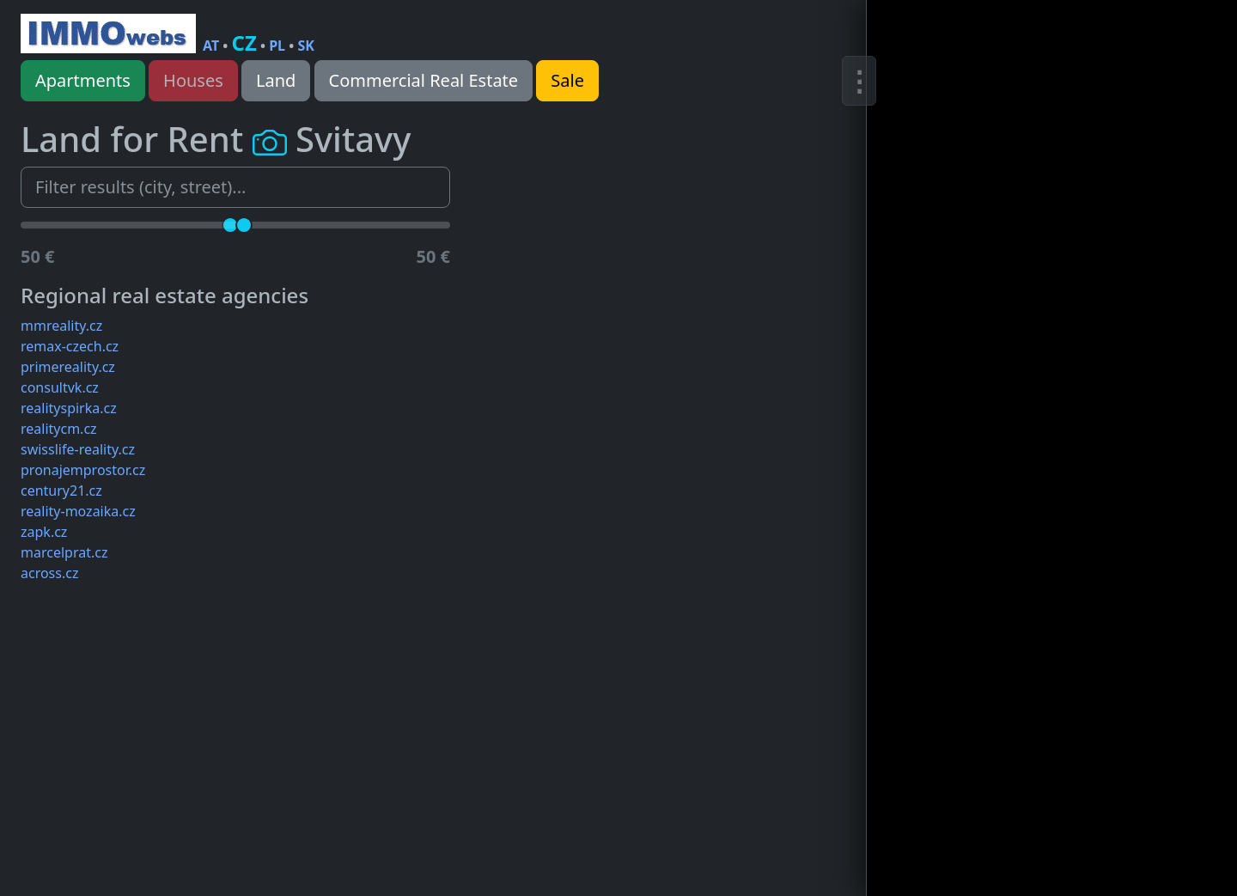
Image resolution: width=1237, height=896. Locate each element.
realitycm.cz (59, 428)
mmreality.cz (61, 325)
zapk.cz (44, 531)
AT (211, 45)
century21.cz (61, 490)
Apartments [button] (83, 80)
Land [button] (276, 80)
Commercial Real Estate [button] (424, 80)
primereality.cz (68, 366)
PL (277, 45)
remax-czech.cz (70, 346)
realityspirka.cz (69, 408)
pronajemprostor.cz (83, 469)
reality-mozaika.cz (78, 511)
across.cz (49, 573)
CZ (244, 42)
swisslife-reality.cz (78, 449)
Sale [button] (567, 80)
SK (305, 45)
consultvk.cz (60, 387)
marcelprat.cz (64, 552)
